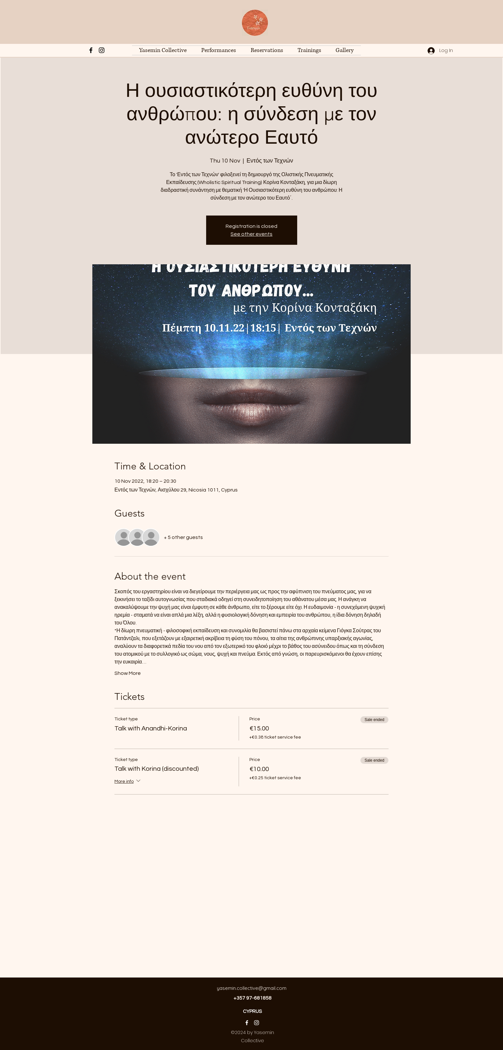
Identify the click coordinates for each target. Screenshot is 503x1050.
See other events (251, 234)
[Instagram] (101, 50)
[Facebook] (91, 50)
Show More (127, 673)
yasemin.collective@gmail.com (251, 988)
